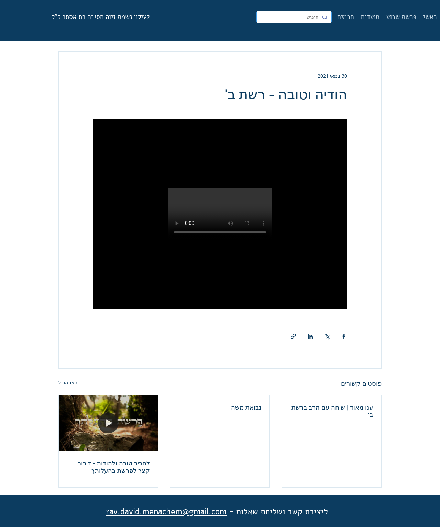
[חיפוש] (294, 17)
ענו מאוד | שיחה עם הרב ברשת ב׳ (332, 411)
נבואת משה (246, 407)
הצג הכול (67, 382)
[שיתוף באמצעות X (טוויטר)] (327, 336)
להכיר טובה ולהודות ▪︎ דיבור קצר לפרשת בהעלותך (114, 466)
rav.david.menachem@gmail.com (166, 511)
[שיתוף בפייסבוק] (344, 336)
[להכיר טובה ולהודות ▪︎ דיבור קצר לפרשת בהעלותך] (108, 423)
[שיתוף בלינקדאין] (310, 336)
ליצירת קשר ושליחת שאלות (282, 511)
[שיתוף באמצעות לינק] (293, 336)
